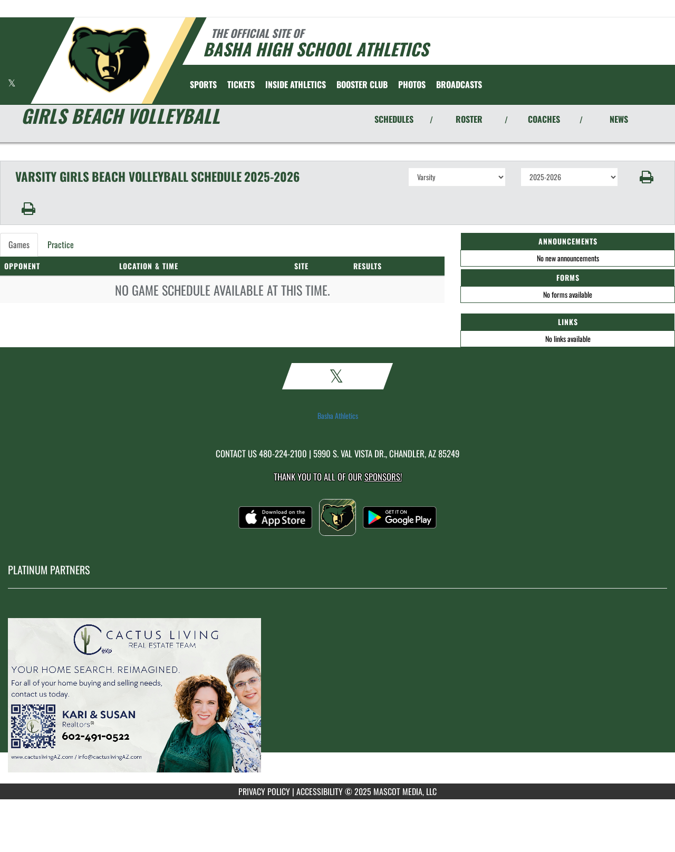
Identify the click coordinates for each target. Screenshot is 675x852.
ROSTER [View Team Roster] (469, 119)
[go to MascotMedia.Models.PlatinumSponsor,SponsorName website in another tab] (337, 694)
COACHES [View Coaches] (544, 119)
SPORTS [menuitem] (203, 84)
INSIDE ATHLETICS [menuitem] (295, 84)
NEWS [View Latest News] (619, 119)
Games (19, 244)
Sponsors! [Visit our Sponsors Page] (383, 476)
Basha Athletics (337, 415)
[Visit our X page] (12, 83)
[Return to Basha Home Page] (108, 60)
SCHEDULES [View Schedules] (393, 119)
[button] (647, 177)
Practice (60, 244)
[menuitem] (241, 84)
